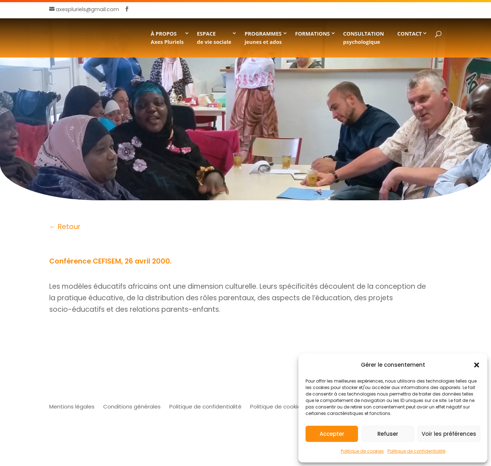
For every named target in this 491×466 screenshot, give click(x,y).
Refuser (387, 434)
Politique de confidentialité (416, 451)
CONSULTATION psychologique (363, 37)
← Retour (65, 227)
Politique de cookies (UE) (283, 406)
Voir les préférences (449, 434)
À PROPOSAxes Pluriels (167, 37)
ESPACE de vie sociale (214, 37)
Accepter (332, 434)
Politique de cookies (362, 451)
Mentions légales (72, 406)
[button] (476, 365)
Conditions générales (132, 406)
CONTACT (409, 33)
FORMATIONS (312, 33)
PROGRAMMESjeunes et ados (263, 37)
